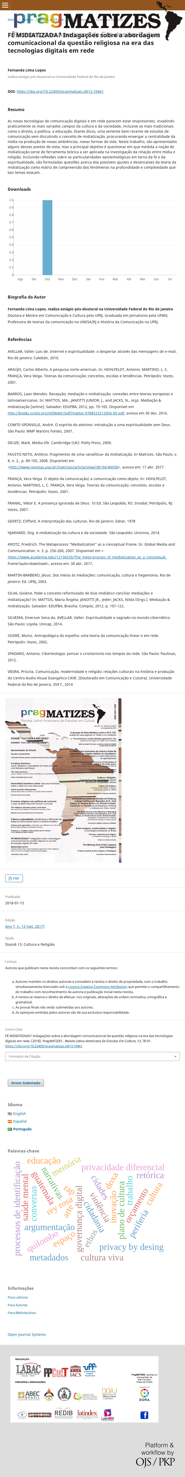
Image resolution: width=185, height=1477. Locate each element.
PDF (15, 878)
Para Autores (18, 1305)
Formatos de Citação (24, 1056)
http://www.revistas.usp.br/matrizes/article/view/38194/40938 (64, 467)
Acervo (27, 19)
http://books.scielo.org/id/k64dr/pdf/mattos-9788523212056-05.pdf (66, 413)
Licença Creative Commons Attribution (97, 986)
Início (12, 19)
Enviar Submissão (25, 1082)
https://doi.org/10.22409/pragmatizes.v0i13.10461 (60, 91)
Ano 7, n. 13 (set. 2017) (56, 19)
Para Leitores (18, 1297)
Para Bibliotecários (22, 1312)
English (19, 1113)
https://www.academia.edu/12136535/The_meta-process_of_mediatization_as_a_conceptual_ (87, 557)
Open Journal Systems (27, 1334)
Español (20, 1121)
